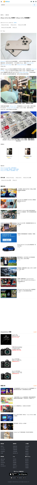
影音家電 (27, 453)
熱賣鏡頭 (14, 464)
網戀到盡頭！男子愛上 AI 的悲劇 (20, 423)
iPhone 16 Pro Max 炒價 (6, 27)
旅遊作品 (2, 464)
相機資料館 (15, 446)
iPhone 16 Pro (13, 24)
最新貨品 (14, 460)
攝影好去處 (3, 459)
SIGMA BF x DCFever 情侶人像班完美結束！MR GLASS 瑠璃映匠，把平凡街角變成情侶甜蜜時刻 (26, 212)
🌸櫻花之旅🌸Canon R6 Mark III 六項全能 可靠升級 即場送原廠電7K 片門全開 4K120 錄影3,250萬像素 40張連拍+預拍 (17, 348)
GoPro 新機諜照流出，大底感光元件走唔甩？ (22, 405)
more (34, 385)
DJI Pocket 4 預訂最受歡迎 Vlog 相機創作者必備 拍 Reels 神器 (16, 336)
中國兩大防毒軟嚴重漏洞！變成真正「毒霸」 (26, 233)
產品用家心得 (15, 453)
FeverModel (3, 449)
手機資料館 (15, 449)
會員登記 (27, 464)
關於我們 (27, 459)
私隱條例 (27, 467)
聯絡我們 (27, 460)
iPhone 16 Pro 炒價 (22, 24)
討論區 (2, 453)
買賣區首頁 (27, 446)
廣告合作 (27, 462)
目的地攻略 (3, 462)
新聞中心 (2, 14)
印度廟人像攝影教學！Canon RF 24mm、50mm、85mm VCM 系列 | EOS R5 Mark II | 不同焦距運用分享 (26, 280)
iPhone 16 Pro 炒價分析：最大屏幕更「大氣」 (9, 170)
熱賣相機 (14, 462)
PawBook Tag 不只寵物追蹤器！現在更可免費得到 (23, 432)
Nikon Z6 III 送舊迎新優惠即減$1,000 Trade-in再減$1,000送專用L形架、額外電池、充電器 (17, 372)
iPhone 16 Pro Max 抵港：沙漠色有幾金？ (9, 167)
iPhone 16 (15, 27)
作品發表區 (3, 451)
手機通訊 (27, 449)
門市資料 (14, 459)
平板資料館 (15, 451)
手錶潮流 (27, 454)
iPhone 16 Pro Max (5, 24)
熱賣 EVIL (15, 467)
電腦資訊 (27, 451)
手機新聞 (15, 22)
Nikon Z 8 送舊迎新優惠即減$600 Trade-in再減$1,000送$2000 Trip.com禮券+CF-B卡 (17, 360)
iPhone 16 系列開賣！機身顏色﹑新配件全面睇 (10, 169)
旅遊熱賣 (2, 460)
